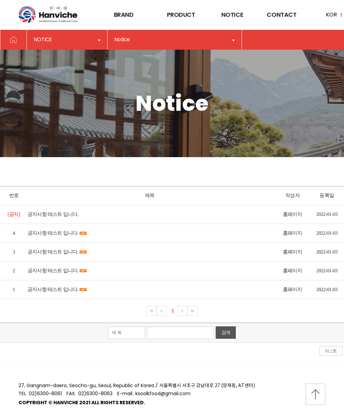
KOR (331, 14)
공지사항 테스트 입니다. (53, 214)
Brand (124, 14)
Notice (232, 14)
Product (181, 14)
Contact (281, 14)
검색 (225, 332)
